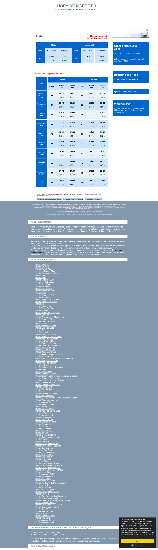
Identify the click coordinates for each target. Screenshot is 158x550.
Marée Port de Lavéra (44, 396)
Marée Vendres (42, 265)
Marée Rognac (41, 433)
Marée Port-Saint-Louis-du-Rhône (50, 380)
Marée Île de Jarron (43, 472)
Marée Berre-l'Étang (44, 420)
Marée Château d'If (43, 457)
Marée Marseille (42, 485)
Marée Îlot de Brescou (44, 282)
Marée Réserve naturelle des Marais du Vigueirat (56, 376)
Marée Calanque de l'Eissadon (48, 505)
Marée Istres (40, 391)
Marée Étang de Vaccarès (46, 361)
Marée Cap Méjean (43, 428)
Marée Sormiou (42, 494)
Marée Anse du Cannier (45, 520)
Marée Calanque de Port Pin (47, 507)
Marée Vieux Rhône (44, 372)
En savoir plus (134, 536)
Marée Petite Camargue (45, 352)
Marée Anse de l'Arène (45, 516)
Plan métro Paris (66, 214)
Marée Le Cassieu (43, 365)
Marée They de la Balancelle (47, 385)
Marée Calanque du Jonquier (47, 437)
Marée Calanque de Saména (47, 468)
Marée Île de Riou (43, 487)
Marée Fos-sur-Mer (43, 387)
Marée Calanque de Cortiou (47, 492)
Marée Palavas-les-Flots (45, 326)
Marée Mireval (41, 310)
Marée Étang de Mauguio (46, 334)
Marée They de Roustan (45, 382)
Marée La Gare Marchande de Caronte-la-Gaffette (56, 398)
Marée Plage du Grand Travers (48, 337)
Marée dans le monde (78, 214)
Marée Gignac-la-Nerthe (45, 435)
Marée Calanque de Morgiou (47, 498)
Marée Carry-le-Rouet (44, 417)
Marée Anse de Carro (44, 402)
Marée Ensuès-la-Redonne (47, 422)
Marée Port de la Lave (44, 452)
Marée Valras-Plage (43, 269)
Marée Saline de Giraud (45, 374)
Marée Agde (40, 278)
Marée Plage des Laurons (46, 400)
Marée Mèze (40, 293)
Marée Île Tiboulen (43, 459)
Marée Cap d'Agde (43, 284)
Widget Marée (122, 103)
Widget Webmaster (51, 214)
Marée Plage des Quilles (46, 295)
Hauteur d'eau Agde (126, 74)
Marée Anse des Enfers (45, 503)
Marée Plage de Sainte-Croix (47, 411)
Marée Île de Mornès (44, 356)
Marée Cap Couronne (44, 409)
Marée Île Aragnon (43, 413)
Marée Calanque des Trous (47, 463)
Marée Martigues (42, 406)
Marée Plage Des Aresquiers (47, 313)
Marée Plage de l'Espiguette (47, 345)
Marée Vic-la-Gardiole (44, 308)
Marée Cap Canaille (44, 518)
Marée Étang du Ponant (45, 343)
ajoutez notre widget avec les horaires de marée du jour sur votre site (130, 110)
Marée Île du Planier (44, 431)
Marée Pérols (41, 330)
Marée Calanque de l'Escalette (48, 465)
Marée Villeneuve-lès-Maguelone (49, 317)
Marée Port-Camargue (45, 348)
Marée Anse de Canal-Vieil (46, 393)
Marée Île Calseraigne (44, 489)
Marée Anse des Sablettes (46, 474)
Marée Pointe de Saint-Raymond (49, 367)
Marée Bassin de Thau (45, 291)
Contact (59, 214)
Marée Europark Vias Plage (47, 273)
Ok (137, 541)
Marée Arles (40, 369)
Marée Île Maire (42, 461)
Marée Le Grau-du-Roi (45, 350)
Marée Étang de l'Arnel (45, 321)
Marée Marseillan (42, 286)
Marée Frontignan (43, 306)
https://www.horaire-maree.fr (84, 208)
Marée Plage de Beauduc (46, 363)
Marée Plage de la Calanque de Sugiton (52, 500)
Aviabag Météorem (90, 194)
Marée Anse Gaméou (44, 522)
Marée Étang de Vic (43, 315)
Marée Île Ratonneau (44, 455)
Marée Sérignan (42, 267)
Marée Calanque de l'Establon (48, 446)
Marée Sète (40, 304)
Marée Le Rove (42, 441)
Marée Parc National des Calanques (51, 496)
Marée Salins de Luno (44, 280)
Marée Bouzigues (43, 297)
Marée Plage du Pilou (44, 319)
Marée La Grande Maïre (45, 271)
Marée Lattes (41, 324)
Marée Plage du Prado (45, 481)
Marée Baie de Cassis (44, 511)
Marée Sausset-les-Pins (45, 415)
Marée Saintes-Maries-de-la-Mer (49, 354)
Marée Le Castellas (43, 289)
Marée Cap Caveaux (44, 448)
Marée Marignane (43, 424)
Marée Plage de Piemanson (47, 378)
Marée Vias (40, 275)
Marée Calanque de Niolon (46, 444)
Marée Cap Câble (43, 509)
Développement (89, 214)
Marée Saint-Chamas (44, 404)
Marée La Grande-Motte (45, 341)
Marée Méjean (41, 426)
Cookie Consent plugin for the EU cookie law (137, 545)
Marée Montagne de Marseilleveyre (50, 483)
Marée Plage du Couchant (46, 339)
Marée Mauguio (42, 332)
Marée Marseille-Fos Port (46, 476)
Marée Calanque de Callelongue (49, 470)
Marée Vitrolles (41, 439)
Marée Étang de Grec (44, 328)
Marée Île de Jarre (43, 479)
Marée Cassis (41, 514)
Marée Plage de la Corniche (47, 299)
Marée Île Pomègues (44, 450)
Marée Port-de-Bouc (44, 389)
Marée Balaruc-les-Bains (46, 302)
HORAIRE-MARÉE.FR (76, 6)
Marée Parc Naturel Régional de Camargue (54, 358)
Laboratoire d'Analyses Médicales (103, 214)
